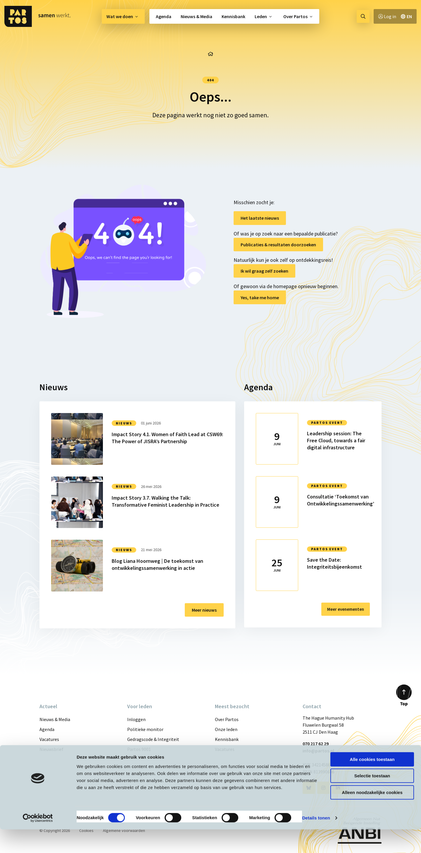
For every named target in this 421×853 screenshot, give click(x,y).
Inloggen (136, 719)
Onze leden (226, 729)
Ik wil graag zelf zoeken (264, 271)
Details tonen (316, 841)
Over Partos (295, 16)
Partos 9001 (139, 749)
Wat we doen (119, 16)
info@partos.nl (318, 751)
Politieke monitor (145, 729)
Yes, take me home (260, 297)
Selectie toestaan (372, 799)
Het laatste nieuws (260, 218)
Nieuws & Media (196, 16)
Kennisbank (233, 16)
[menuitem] (123, 16)
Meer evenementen (343, 609)
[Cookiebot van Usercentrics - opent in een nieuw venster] (37, 841)
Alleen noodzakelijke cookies (372, 816)
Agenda (163, 16)
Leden (261, 16)
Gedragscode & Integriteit (153, 739)
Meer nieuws (204, 610)
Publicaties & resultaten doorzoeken (278, 244)
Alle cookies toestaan (372, 782)
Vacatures (49, 739)
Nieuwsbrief (51, 749)
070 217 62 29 (316, 744)
